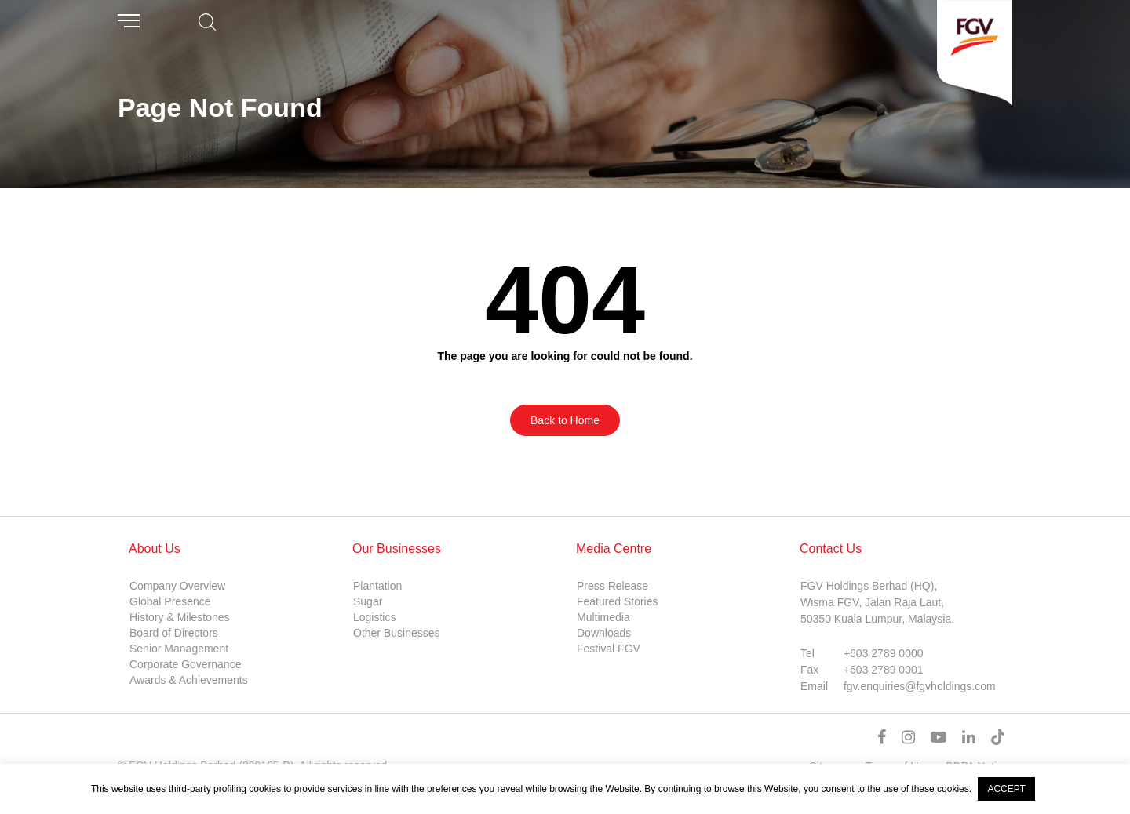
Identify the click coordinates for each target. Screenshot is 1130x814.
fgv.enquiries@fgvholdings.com (920, 686)
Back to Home (565, 420)
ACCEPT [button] (1006, 788)
